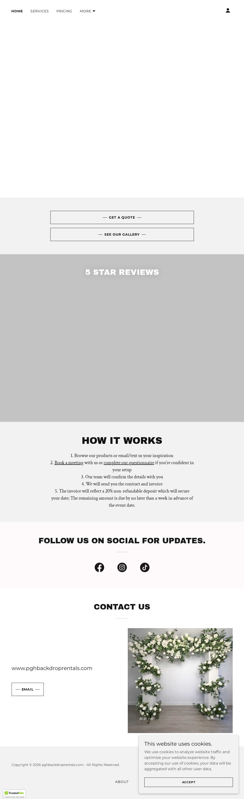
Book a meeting (69, 474)
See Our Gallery (122, 234)
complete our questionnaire (129, 474)
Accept (191, 782)
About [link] (122, 793)
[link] (82, 381)
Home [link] (17, 11)
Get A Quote (122, 217)
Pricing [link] (64, 11)
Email (28, 700)
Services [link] (39, 11)
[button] (88, 11)
